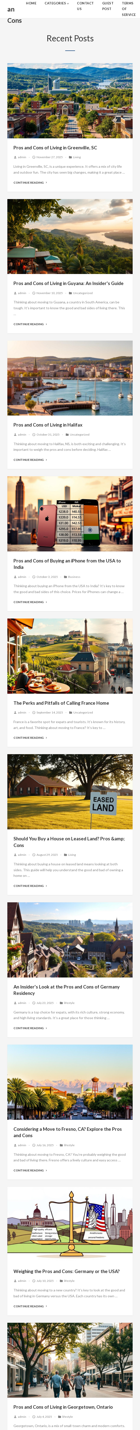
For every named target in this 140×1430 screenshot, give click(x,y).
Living (77, 157)
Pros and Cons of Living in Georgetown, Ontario (63, 1407)
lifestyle (69, 1003)
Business (74, 577)
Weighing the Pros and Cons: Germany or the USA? (66, 1271)
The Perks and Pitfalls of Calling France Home (61, 703)
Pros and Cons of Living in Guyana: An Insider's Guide (68, 283)
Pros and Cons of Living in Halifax (47, 425)
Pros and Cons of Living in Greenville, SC (55, 147)
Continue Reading (30, 182)
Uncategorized (83, 293)
